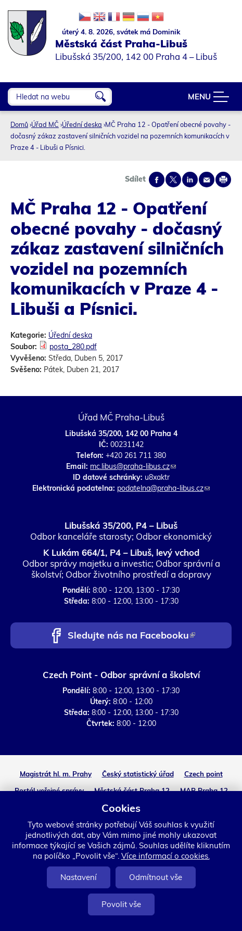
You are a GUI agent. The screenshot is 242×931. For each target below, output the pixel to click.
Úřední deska (82, 124)
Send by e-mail (206, 179)
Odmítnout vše (155, 877)
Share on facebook (156, 179)
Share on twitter (173, 179)
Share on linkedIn (190, 179)
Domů (19, 124)
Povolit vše (121, 904)
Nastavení (78, 877)
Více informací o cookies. (165, 856)
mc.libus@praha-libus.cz (133, 466)
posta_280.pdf (73, 346)
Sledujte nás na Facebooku (131, 636)
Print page (223, 179)
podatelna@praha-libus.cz (163, 488)
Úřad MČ (45, 124)
